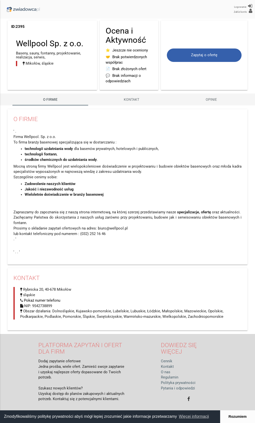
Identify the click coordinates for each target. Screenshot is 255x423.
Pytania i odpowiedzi (178, 388)
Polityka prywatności (178, 383)
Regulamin (169, 377)
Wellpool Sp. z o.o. (49, 43)
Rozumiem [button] (238, 417)
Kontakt (131, 99)
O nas (165, 372)
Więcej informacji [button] (194, 416)
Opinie (211, 99)
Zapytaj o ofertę (204, 55)
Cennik (166, 361)
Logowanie (243, 5)
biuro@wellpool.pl (113, 228)
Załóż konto (243, 10)
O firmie (50, 99)
